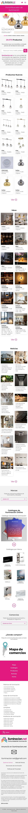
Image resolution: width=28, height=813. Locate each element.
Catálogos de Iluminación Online (14, 511)
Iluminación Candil (9, 691)
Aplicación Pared (8, 723)
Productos (14, 40)
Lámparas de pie (8, 711)
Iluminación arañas (9, 714)
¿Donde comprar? (14, 635)
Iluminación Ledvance (9, 689)
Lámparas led (7, 709)
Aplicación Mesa (8, 721)
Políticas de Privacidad (14, 769)
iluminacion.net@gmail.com (14, 758)
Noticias (14, 349)
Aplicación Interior (9, 720)
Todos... (6, 692)
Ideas (14, 210)
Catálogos (14, 668)
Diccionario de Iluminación (14, 765)
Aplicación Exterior (9, 718)
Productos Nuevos (14, 75)
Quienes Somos (8, 762)
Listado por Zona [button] (14, 623)
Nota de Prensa (20, 762)
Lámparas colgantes (9, 712)
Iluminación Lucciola (9, 688)
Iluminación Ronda (9, 687)
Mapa (14, 665)
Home (14, 677)
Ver (14, 199)
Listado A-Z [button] (14, 499)
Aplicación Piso (8, 724)
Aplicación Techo (8, 726)
